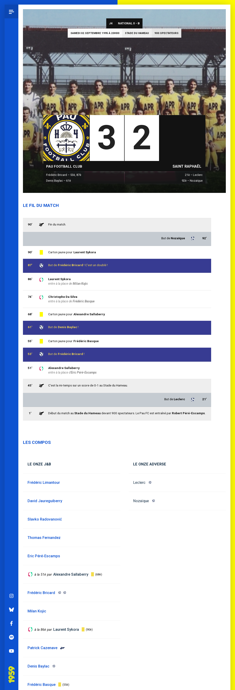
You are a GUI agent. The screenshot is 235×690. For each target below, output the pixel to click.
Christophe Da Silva (62, 297)
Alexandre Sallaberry (64, 368)
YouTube (11, 556)
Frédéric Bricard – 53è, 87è (63, 175)
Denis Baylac (67, 327)
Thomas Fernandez (44, 537)
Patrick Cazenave (42, 648)
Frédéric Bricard (70, 354)
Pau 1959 (13, 573)
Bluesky (11, 514)
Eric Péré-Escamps (84, 372)
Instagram (11, 501)
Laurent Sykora (59, 279)
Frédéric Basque (86, 341)
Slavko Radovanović (45, 519)
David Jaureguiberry (45, 501)
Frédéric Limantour (44, 482)
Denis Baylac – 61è (58, 180)
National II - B (129, 23)
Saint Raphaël (187, 166)
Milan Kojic (80, 283)
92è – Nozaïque (192, 180)
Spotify (11, 542)
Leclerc (139, 482)
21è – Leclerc (194, 175)
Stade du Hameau (137, 33)
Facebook (11, 528)
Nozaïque (141, 501)
